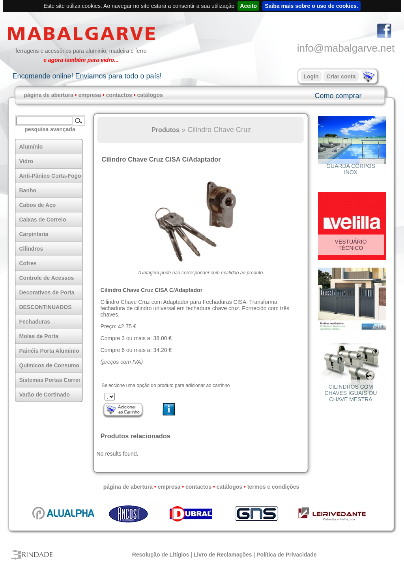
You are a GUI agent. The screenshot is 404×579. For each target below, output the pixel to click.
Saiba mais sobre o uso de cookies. (311, 6)
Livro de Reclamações (223, 554)
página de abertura (48, 95)
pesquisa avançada (49, 129)
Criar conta (341, 76)
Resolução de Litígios (160, 554)
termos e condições (273, 487)
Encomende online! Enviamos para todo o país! (86, 76)
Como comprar (337, 96)
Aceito (248, 6)
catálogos (150, 95)
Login (310, 76)
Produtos (166, 129)
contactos (119, 95)
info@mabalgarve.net (346, 48)
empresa (89, 95)
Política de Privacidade (286, 554)
